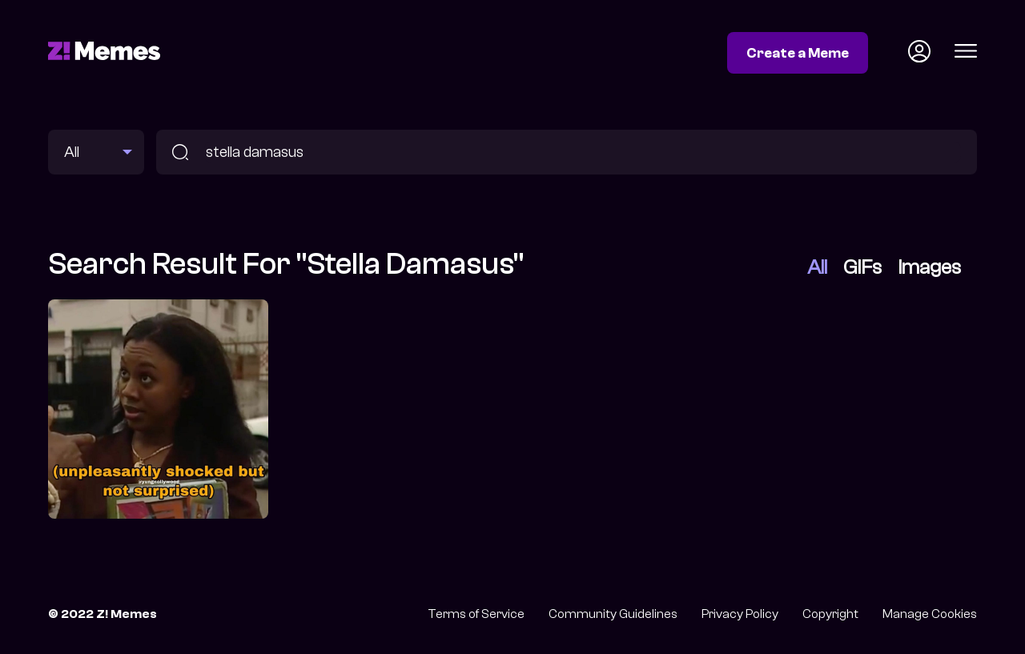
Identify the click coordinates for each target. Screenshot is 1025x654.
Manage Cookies (929, 614)
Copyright (830, 614)
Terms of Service (476, 614)
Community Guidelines (613, 614)
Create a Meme (797, 53)
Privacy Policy (739, 614)
